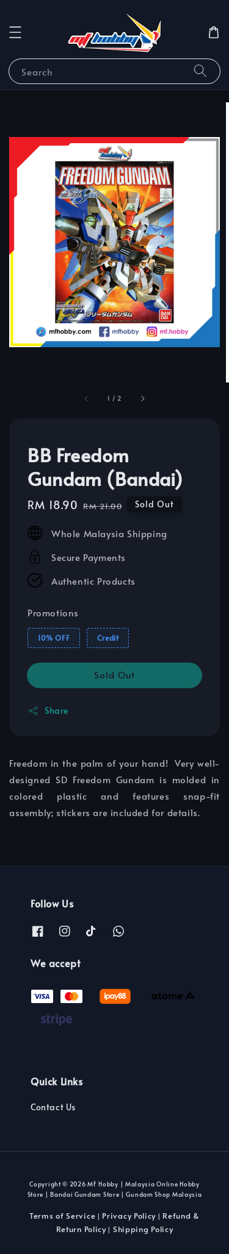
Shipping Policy (143, 1229)
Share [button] (47, 710)
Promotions (53, 612)
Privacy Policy (129, 1215)
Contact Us (53, 1107)
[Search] (200, 71)
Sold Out (114, 674)
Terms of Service (62, 1215)
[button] (15, 32)
